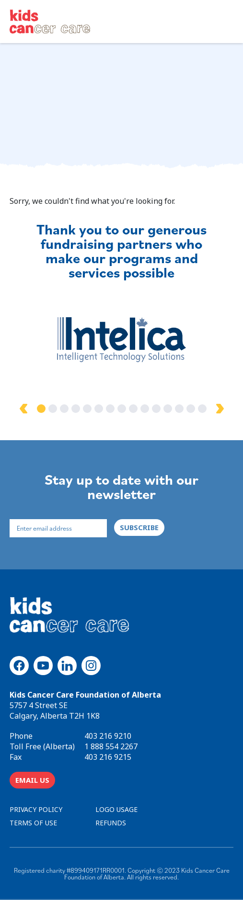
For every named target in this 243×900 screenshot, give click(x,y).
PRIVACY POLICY (36, 809)
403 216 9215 (107, 757)
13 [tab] (179, 408)
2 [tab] (52, 408)
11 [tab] (156, 408)
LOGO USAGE (116, 809)
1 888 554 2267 (111, 746)
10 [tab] (144, 408)
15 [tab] (202, 408)
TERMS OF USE (33, 822)
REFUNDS (110, 822)
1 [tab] (41, 408)
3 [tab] (64, 408)
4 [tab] (75, 408)
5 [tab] (87, 408)
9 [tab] (133, 408)
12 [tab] (167, 408)
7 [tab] (110, 408)
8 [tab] (121, 408)
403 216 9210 (107, 736)
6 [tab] (98, 408)
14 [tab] (190, 408)
